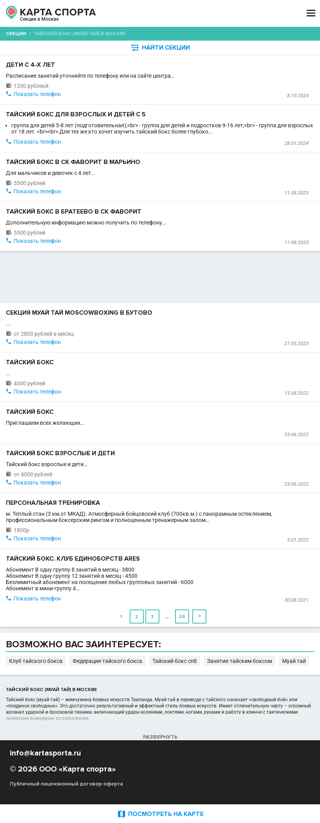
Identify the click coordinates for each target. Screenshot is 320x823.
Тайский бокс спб (174, 661)
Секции (16, 34)
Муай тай (294, 661)
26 (182, 617)
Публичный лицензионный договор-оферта (66, 784)
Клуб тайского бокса (36, 661)
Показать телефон (37, 94)
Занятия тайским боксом (239, 661)
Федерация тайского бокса (107, 661)
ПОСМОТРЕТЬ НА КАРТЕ (160, 814)
